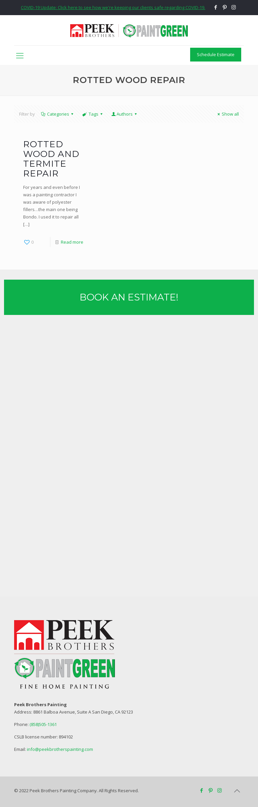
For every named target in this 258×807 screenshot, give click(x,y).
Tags (92, 114)
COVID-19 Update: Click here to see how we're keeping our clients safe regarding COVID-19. (113, 7)
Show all (227, 114)
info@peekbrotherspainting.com (60, 749)
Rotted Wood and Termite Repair (51, 159)
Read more (72, 242)
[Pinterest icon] (224, 7)
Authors (125, 114)
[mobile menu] (20, 55)
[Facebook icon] (215, 7)
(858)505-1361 (43, 724)
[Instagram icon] (233, 7)
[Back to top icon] (237, 791)
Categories (57, 114)
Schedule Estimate (215, 54)
